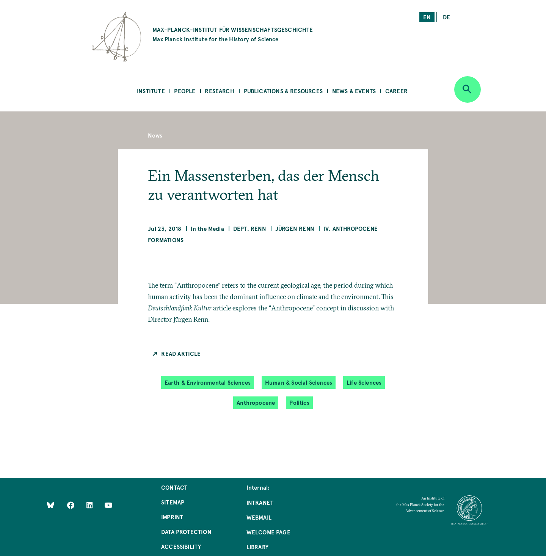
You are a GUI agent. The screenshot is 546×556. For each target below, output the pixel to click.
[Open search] (467, 89)
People (184, 91)
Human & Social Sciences (298, 382)
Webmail (258, 517)
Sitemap (172, 502)
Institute (151, 91)
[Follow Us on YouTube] (108, 505)
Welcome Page (268, 532)
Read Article (181, 353)
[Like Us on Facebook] (71, 505)
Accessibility (181, 546)
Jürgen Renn (294, 228)
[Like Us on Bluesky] (50, 505)
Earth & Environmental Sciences (208, 382)
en (427, 17)
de (446, 17)
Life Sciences (364, 382)
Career (396, 91)
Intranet (259, 502)
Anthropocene (256, 402)
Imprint (172, 517)
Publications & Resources (283, 91)
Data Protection (186, 532)
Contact (174, 487)
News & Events (354, 91)
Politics (299, 402)
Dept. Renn (249, 228)
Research (219, 91)
